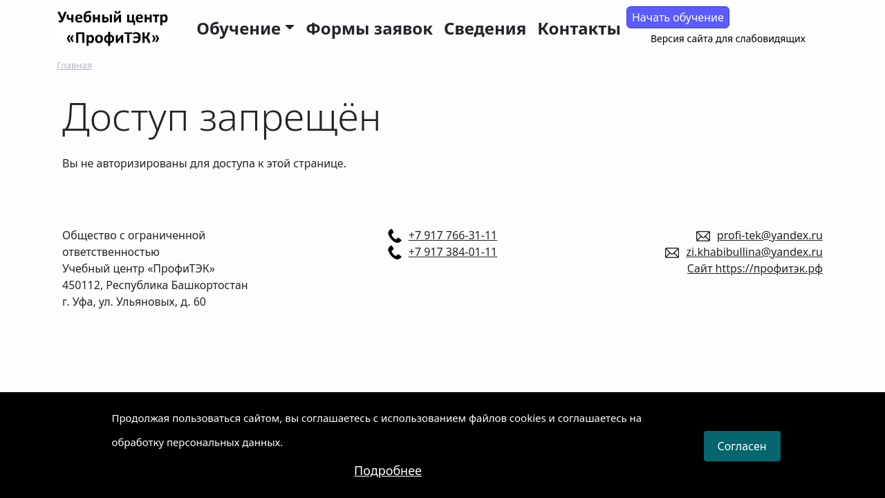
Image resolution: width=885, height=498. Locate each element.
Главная (74, 65)
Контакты (579, 28)
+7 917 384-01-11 (453, 251)
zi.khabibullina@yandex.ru (754, 251)
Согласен (742, 455)
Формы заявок (369, 28)
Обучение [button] (238, 28)
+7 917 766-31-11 (453, 235)
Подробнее (388, 478)
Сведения (485, 28)
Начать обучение (678, 17)
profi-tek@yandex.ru (770, 235)
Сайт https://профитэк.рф (755, 268)
